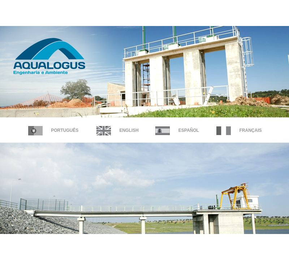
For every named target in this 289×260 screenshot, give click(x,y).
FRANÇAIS (239, 130)
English (117, 130)
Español (177, 130)
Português (53, 130)
